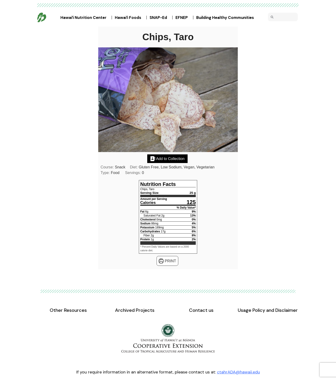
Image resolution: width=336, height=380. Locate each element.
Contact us (201, 310)
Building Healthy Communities (226, 17)
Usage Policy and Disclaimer (268, 310)
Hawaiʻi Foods (129, 17)
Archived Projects (134, 310)
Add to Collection (167, 158)
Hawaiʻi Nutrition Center (84, 17)
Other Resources (68, 310)
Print (167, 261)
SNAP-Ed (159, 17)
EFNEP (182, 17)
